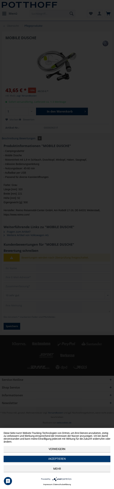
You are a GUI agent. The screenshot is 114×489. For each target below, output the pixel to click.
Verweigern (57, 449)
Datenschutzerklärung (62, 484)
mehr (57, 468)
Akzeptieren (57, 458)
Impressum (47, 484)
